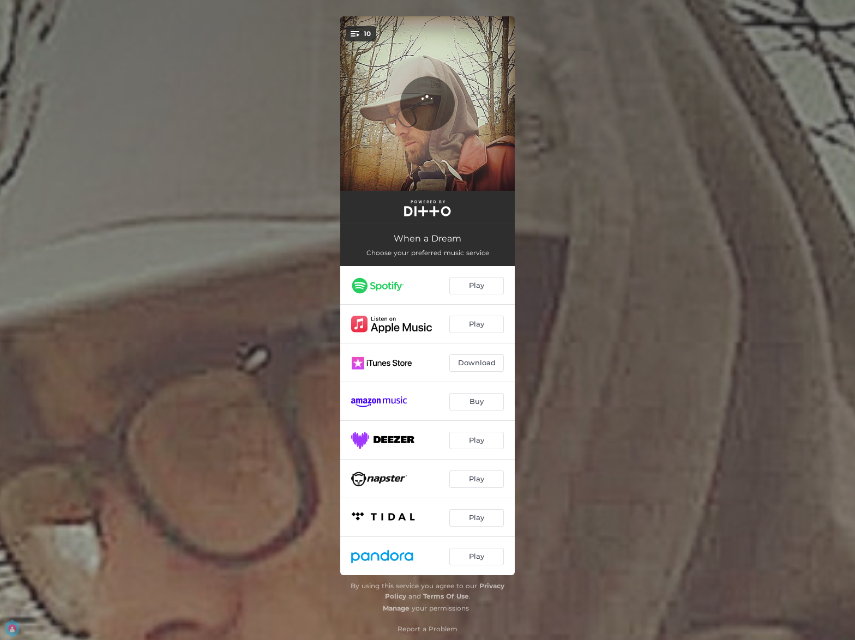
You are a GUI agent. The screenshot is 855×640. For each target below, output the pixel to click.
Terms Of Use (446, 596)
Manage (396, 608)
